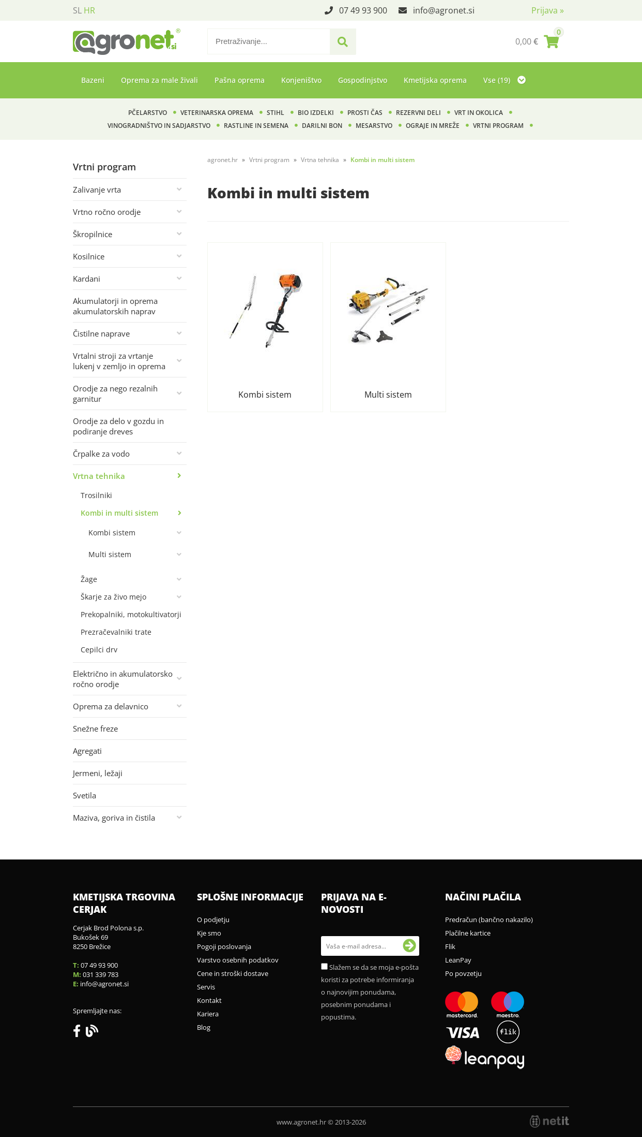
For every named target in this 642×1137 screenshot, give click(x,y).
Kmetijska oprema (435, 80)
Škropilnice (92, 234)
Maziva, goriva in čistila (114, 817)
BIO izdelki (316, 112)
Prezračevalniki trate (116, 632)
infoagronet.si (444, 10)
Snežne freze (95, 728)
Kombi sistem (111, 532)
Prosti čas (365, 112)
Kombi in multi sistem (119, 513)
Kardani (86, 278)
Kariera (208, 1013)
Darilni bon (322, 125)
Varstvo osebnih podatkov (238, 960)
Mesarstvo (374, 125)
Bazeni (92, 80)
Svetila (84, 795)
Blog (203, 1027)
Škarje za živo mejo (113, 597)
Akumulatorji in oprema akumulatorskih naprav (115, 306)
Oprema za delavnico (110, 706)
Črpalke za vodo (101, 453)
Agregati (87, 751)
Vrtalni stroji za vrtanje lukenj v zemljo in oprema (119, 361)
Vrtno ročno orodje (107, 212)
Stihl (275, 112)
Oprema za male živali (159, 80)
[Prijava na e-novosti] (409, 946)
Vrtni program (498, 125)
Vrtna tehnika (99, 476)
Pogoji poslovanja (224, 946)
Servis (206, 987)
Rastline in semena (256, 125)
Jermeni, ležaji (98, 773)
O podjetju (213, 919)
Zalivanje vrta (97, 189)
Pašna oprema (240, 80)
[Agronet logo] (126, 41)
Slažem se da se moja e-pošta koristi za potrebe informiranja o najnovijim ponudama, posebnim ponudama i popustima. (370, 992)
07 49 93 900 (363, 10)
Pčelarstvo (147, 112)
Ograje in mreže (433, 125)
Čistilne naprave (101, 333)
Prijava (547, 10)
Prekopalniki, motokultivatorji (131, 614)
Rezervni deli (418, 112)
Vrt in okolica (478, 112)
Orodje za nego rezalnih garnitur (115, 393)
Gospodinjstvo (362, 80)
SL (77, 10)
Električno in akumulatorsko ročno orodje (123, 678)
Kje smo (209, 933)
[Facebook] (79, 1033)
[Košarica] (537, 41)
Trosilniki (96, 495)
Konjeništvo (301, 80)
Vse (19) (504, 80)
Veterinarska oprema (216, 112)
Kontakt (209, 1000)
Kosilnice (88, 256)
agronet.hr (222, 159)
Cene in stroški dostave (232, 973)
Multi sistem (109, 554)
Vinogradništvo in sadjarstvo (159, 125)
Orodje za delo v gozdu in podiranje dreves (118, 426)
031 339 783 (100, 974)
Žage (89, 579)
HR (89, 10)
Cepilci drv (99, 649)
